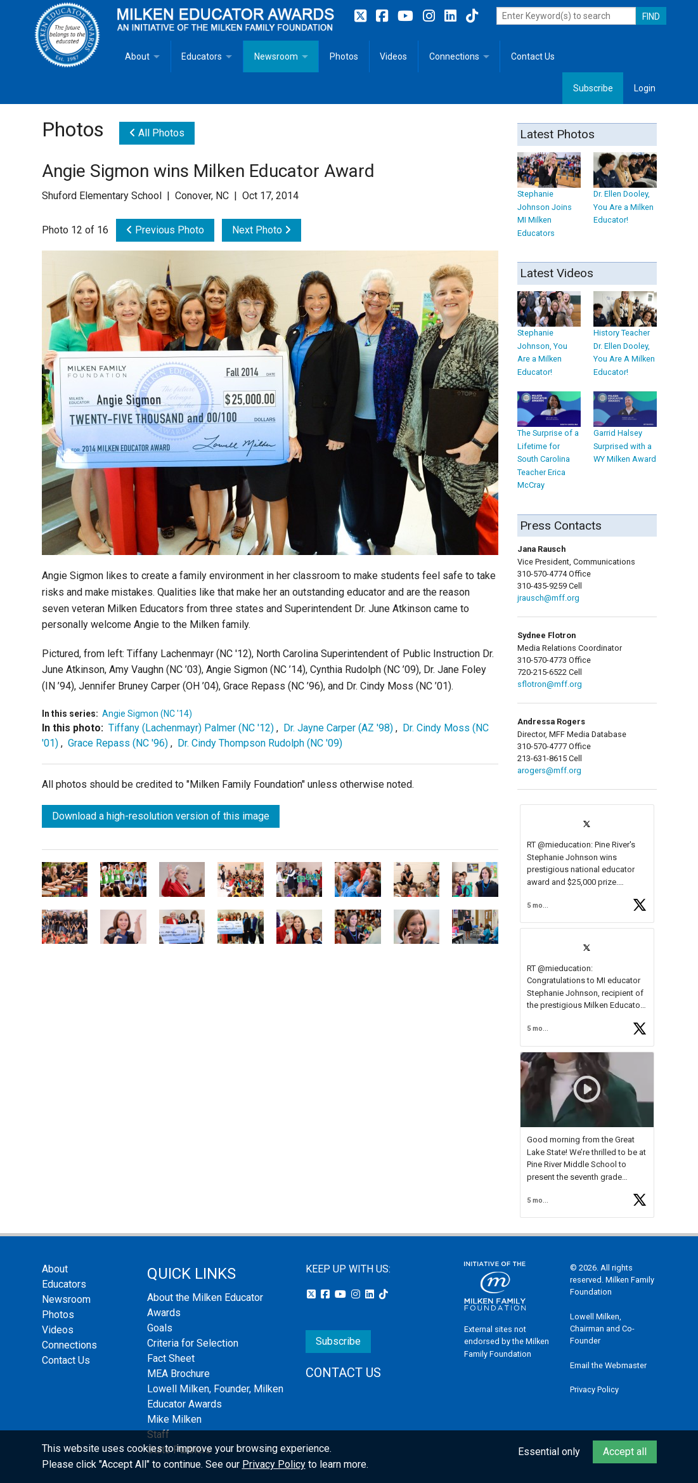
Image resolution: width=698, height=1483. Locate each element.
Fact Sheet (171, 1358)
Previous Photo (165, 230)
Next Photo (261, 230)
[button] (587, 863)
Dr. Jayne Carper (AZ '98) (338, 728)
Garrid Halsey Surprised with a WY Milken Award (625, 434)
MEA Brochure (178, 1374)
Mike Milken (174, 1419)
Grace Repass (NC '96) (118, 743)
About (137, 56)
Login (645, 88)
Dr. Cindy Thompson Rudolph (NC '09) (260, 743)
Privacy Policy (594, 1389)
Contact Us (533, 56)
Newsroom (276, 56)
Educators (201, 56)
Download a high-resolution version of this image (160, 816)
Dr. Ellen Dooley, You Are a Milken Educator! (625, 194)
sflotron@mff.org (549, 684)
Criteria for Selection (192, 1343)
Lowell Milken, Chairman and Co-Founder (602, 1328)
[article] (587, 863)
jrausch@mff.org (548, 598)
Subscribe (593, 88)
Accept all (625, 1452)
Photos (344, 56)
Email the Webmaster (608, 1365)
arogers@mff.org (549, 770)
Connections (454, 56)
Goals (159, 1328)
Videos (393, 56)
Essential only (549, 1452)
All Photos (156, 133)
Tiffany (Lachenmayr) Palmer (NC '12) (191, 728)
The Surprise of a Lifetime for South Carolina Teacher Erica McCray (549, 447)
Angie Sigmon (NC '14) (147, 714)
